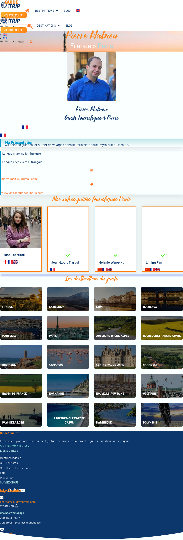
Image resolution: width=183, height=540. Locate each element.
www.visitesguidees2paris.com (22, 192)
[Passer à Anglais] (75, 10)
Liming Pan (154, 262)
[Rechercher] (31, 42)
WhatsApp (9, 505)
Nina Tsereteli (14, 254)
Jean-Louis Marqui (65, 262)
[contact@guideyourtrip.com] (1, 497)
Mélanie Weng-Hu (111, 262)
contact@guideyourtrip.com (18, 501)
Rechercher (8, 41)
